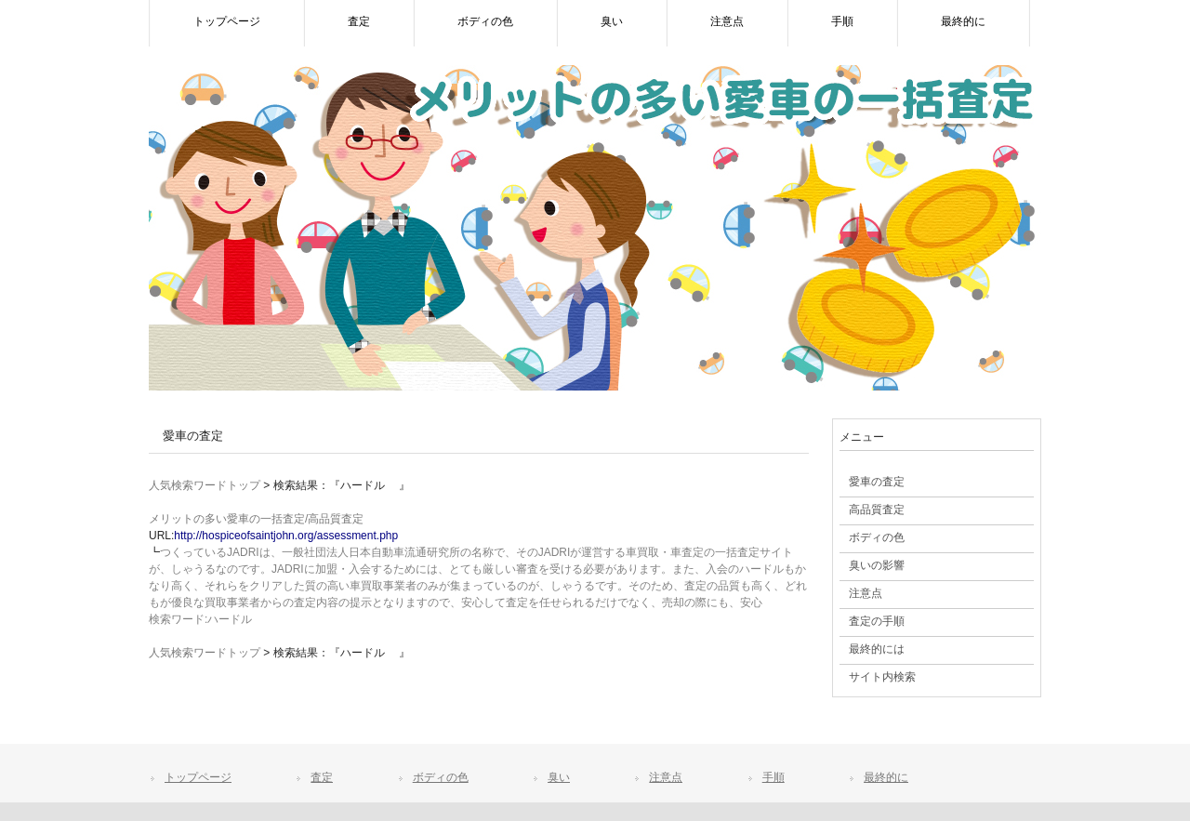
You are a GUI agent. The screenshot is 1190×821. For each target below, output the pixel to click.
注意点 (665, 777)
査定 (322, 777)
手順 (773, 777)
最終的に (886, 777)
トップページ (198, 777)
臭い (559, 777)
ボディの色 (441, 777)
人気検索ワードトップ (204, 485)
